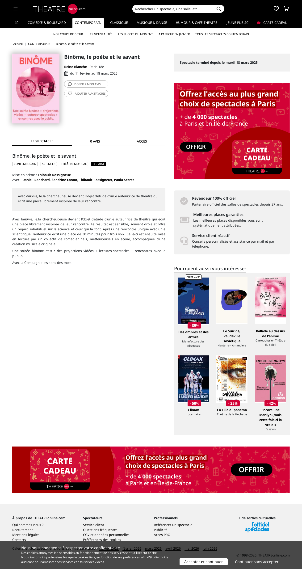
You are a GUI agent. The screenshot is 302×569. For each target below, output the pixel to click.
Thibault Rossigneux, (96, 179)
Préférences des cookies (102, 539)
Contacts (19, 539)
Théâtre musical (74, 164)
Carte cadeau (272, 22)
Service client (93, 525)
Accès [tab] (142, 141)
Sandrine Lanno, (65, 179)
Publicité (161, 529)
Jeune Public (237, 22)
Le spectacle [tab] (42, 141)
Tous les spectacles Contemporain (222, 34)
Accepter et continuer (203, 561)
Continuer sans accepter (257, 561)
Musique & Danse (152, 22)
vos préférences (128, 557)
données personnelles (112, 534)
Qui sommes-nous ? (27, 525)
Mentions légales (25, 534)
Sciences (48, 164)
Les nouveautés (100, 34)
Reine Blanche (75, 66)
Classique (119, 22)
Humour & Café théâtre (197, 22)
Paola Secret (124, 179)
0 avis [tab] (95, 141)
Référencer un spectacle (173, 525)
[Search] (172, 9)
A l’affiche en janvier (174, 34)
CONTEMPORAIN (25, 164)
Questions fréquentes (100, 529)
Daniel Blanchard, (36, 179)
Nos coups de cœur (68, 34)
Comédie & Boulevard (47, 22)
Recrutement (22, 529)
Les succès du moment (135, 34)
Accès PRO (162, 534)
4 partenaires (53, 557)
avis (84, 84)
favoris (87, 94)
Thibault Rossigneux (54, 175)
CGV (86, 534)
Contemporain (88, 22)
